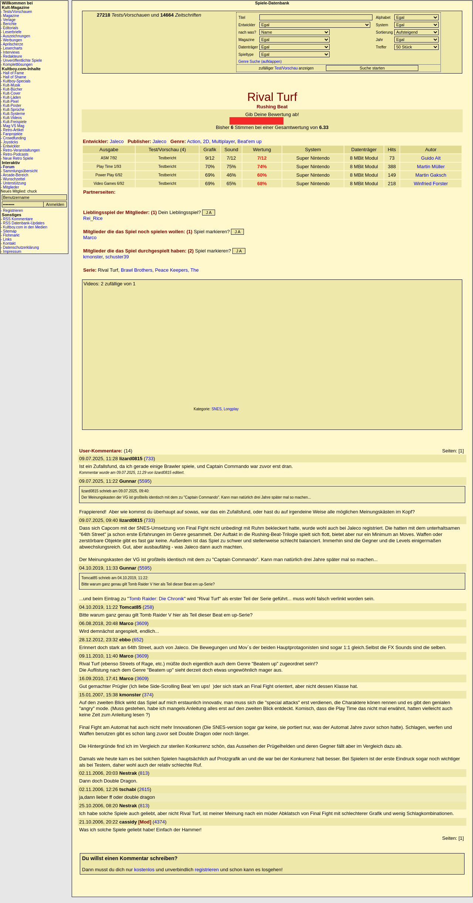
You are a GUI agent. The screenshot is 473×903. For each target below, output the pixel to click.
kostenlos (144, 869)
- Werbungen (11, 40)
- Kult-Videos (11, 118)
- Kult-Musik (10, 85)
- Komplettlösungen (17, 64)
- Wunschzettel (13, 179)
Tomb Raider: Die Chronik (156, 598)
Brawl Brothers (136, 270)
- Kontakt (8, 243)
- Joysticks (9, 142)
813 (144, 773)
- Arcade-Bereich (14, 175)
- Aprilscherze (12, 44)
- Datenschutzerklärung (20, 247)
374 (148, 694)
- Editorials (9, 28)
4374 (159, 822)
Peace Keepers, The (176, 270)
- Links (6, 239)
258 (148, 607)
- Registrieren (12, 210)
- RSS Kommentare (17, 219)
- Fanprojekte (12, 134)
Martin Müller (431, 166)
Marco (89, 237)
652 (138, 639)
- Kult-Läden (11, 97)
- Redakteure (11, 56)
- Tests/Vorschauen (16, 12)
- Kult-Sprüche (12, 110)
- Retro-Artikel (12, 130)
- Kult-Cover (10, 93)
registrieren (207, 869)
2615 (144, 789)
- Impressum (11, 251)
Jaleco (117, 141)
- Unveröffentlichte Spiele (21, 60)
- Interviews (10, 52)
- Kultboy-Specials (16, 81)
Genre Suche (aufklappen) (259, 62)
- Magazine (10, 16)
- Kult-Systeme (13, 114)
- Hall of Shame (13, 77)
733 (150, 458)
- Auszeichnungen (15, 36)
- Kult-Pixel (9, 101)
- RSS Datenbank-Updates (22, 223)
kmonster (93, 256)
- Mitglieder (10, 187)
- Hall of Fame (12, 73)
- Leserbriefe (11, 32)
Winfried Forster (431, 183)
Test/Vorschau (286, 68)
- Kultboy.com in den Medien (24, 227)
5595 (144, 481)
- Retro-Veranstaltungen (20, 150)
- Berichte (9, 24)
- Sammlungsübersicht (19, 171)
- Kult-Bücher (11, 89)
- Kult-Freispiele (14, 122)
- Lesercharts (11, 48)
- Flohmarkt (10, 235)
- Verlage (8, 20)
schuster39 (117, 256)
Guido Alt (431, 158)
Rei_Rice (93, 218)
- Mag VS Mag (12, 126)
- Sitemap (9, 231)
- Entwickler (10, 146)
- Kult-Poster (11, 105)
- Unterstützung (13, 183)
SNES (216, 409)
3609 (141, 623)
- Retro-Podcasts (14, 154)
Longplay (231, 409)
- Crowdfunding (13, 138)
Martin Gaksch (430, 175)
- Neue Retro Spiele (17, 158)
